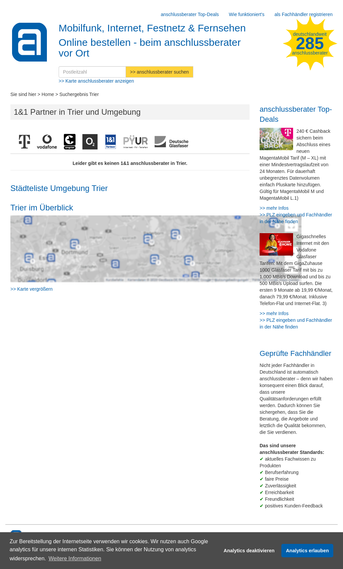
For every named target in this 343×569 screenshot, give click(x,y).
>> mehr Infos (274, 208)
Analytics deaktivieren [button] (249, 550)
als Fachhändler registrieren (303, 14)
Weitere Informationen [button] (75, 558)
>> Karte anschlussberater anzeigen (96, 81)
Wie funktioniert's (246, 14)
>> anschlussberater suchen (159, 72)
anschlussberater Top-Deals (190, 14)
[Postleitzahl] (92, 72)
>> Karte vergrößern (31, 289)
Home (48, 94)
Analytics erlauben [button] (307, 550)
